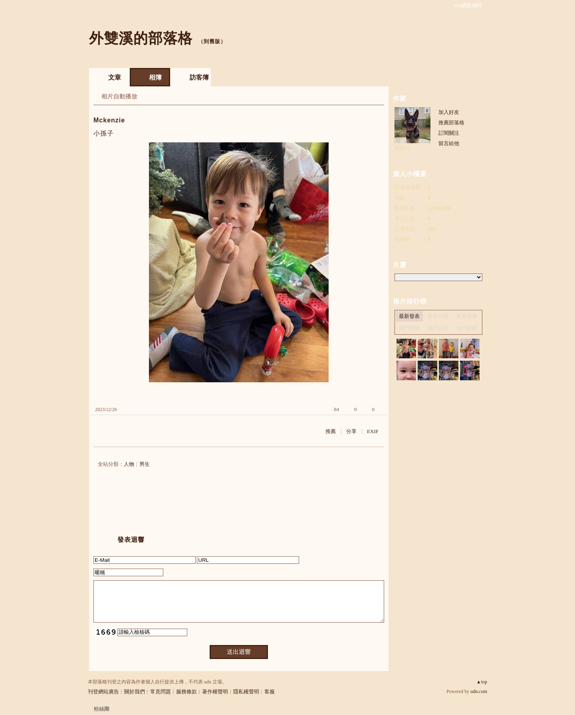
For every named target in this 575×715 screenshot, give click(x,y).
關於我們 (134, 692)
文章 (114, 77)
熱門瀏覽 (409, 328)
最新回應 (438, 316)
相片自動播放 (119, 96)
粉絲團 (101, 709)
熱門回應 (438, 328)
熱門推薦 (466, 328)
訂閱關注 (448, 133)
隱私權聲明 (246, 692)
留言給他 (448, 143)
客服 (269, 692)
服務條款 (186, 692)
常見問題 (160, 692)
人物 (129, 464)
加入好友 (448, 112)
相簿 (155, 77)
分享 (351, 431)
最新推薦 (466, 316)
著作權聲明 (215, 692)
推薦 (330, 431)
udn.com (478, 691)
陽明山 (402, 148)
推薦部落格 (451, 123)
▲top (481, 682)
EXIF (373, 431)
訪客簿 (199, 77)
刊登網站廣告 (103, 692)
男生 (144, 464)
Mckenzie (109, 120)
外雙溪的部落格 (140, 38)
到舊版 (212, 41)
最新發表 (409, 316)
